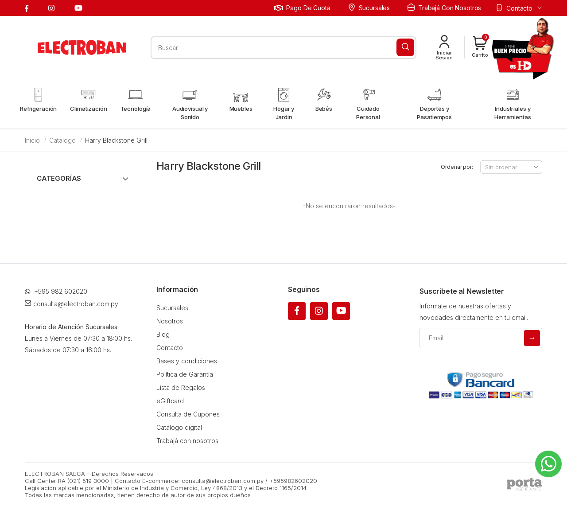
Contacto (169, 347)
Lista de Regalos (180, 387)
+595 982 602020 (56, 291)
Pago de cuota (302, 8)
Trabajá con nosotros (444, 8)
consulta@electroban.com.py (71, 303)
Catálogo (62, 140)
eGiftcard (170, 401)
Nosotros (169, 321)
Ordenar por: (457, 166)
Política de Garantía (184, 374)
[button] (480, 47)
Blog (163, 334)
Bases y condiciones (186, 361)
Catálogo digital (179, 427)
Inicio (32, 140)
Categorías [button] (59, 178)
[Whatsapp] (548, 464)
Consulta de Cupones (188, 414)
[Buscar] (405, 47)
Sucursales (369, 8)
